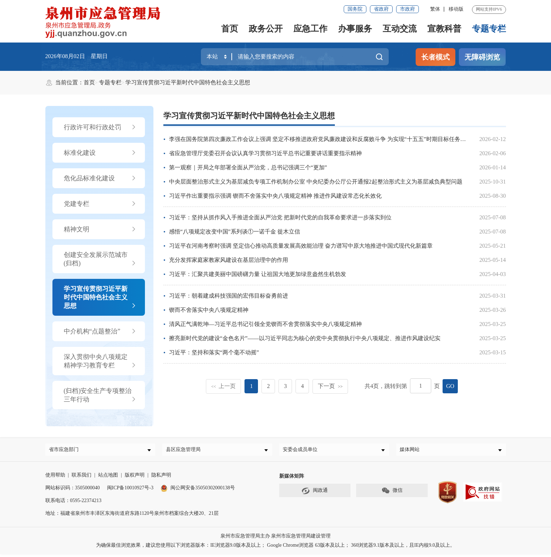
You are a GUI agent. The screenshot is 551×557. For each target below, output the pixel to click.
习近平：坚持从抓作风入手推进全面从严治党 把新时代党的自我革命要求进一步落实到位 (280, 217)
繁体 (435, 9)
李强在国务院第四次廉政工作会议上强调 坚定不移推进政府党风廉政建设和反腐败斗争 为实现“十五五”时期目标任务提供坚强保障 (331, 139)
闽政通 (315, 493)
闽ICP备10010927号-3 (130, 490)
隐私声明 (161, 477)
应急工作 (310, 28)
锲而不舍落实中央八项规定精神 (208, 310)
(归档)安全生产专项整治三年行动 (100, 395)
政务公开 (266, 28)
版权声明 (135, 477)
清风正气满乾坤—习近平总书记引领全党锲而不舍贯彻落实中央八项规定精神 (265, 324)
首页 (229, 28)
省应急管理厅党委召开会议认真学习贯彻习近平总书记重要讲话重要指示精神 (265, 153)
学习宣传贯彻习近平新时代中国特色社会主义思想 (187, 82)
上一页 (223, 386)
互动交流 (400, 28)
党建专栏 (100, 203)
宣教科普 (444, 28)
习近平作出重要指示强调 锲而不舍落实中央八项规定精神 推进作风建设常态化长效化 (275, 196)
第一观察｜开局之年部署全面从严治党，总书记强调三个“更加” (248, 167)
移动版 (456, 9)
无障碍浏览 (482, 57)
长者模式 (435, 57)
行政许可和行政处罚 (100, 127)
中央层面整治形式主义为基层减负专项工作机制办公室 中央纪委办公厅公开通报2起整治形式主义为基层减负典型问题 (315, 182)
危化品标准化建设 (100, 178)
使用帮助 (55, 477)
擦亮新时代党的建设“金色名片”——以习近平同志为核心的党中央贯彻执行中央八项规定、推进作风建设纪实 (304, 338)
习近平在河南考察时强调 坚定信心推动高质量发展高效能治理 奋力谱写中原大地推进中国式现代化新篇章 (301, 246)
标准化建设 (100, 152)
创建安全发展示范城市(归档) (100, 259)
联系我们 (81, 477)
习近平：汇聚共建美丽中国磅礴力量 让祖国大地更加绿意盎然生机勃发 (257, 274)
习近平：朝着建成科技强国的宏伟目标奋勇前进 (228, 296)
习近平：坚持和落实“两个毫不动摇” (214, 352)
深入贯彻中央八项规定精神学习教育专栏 (100, 361)
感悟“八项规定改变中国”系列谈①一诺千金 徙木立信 (234, 232)
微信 (392, 493)
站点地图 (108, 477)
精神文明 (100, 229)
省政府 (381, 9)
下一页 (330, 386)
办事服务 (355, 28)
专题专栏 (489, 28)
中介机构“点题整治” (100, 331)
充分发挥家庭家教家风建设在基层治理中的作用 (228, 260)
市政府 (407, 9)
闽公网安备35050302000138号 (198, 490)
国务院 (355, 9)
